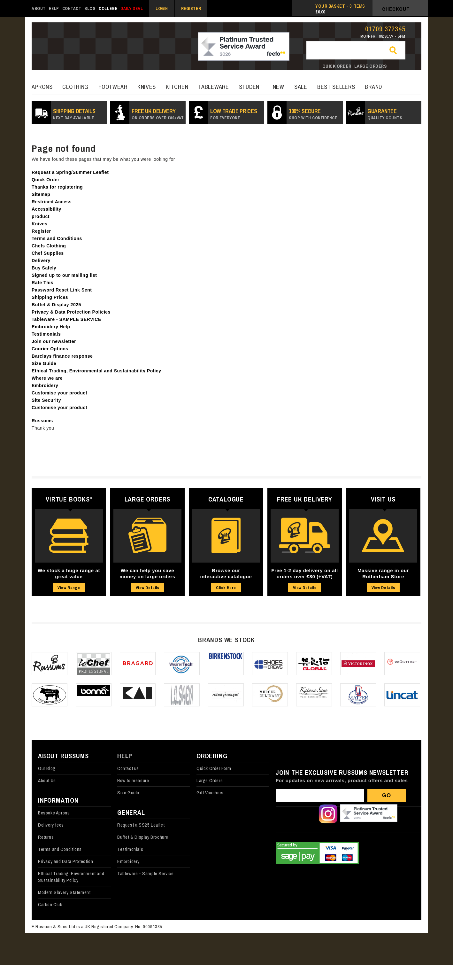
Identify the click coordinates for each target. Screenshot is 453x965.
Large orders (370, 66)
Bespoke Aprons (54, 812)
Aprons (42, 87)
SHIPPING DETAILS (74, 114)
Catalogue (226, 499)
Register (191, 8)
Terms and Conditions (57, 238)
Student (251, 87)
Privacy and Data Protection (65, 861)
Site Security (46, 400)
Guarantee (384, 114)
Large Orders (148, 499)
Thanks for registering (57, 187)
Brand (373, 87)
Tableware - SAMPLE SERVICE (66, 319)
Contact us (128, 768)
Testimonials (46, 334)
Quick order (336, 66)
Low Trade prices (233, 114)
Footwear (112, 87)
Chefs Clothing (49, 245)
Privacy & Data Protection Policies (71, 312)
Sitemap (41, 194)
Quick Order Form (213, 768)
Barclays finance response (62, 356)
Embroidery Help (51, 326)
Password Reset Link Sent (62, 289)
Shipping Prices (50, 297)
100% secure (313, 114)
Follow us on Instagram (328, 813)
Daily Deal (131, 8)
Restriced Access (52, 201)
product (41, 216)
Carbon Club (50, 904)
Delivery (41, 260)
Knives (146, 87)
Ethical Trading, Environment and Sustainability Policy (71, 876)
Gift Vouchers (210, 792)
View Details (147, 587)
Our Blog (47, 768)
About (39, 8)
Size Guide (44, 363)
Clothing (75, 87)
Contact (71, 8)
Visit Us (383, 499)
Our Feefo (368, 813)
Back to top (437, 949)
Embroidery (45, 385)
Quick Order (45, 179)
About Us (47, 780)
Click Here (226, 587)
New (278, 87)
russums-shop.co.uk (69, 46)
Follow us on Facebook (285, 813)
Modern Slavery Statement (64, 892)
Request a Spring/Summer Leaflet (70, 172)
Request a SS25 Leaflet (141, 824)
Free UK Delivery (158, 114)
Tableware (213, 87)
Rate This (42, 282)
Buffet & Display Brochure (142, 837)
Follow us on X (306, 813)
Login (162, 8)
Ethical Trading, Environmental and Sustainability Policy (96, 370)
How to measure (133, 780)
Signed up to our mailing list (64, 275)
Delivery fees (51, 824)
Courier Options (50, 348)
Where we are (47, 378)
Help (54, 8)
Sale (300, 87)
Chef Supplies (48, 253)
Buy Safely (44, 267)
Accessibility (46, 209)
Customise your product (59, 392)
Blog (90, 8)
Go (395, 50)
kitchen (177, 87)
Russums (42, 420)
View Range (69, 587)
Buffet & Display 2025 (56, 304)
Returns (46, 837)
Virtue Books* (69, 499)
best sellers (336, 87)
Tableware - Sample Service (145, 873)
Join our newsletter (54, 341)
